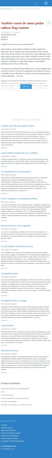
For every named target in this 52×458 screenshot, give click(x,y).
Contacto (4, 425)
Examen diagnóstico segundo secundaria (15, 398)
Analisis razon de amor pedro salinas (27, 8)
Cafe (2, 392)
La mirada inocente (7, 395)
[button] (48, 26)
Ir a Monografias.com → (9, 446)
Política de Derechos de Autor (11, 433)
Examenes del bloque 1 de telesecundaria (15, 388)
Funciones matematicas (9, 401)
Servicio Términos (7, 428)
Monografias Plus (7, 8)
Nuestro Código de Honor (9, 438)
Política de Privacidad (8, 430)
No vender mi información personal (12, 441)
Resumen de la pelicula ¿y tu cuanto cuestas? (16, 405)
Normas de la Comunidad (9, 436)
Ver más (26, 86)
